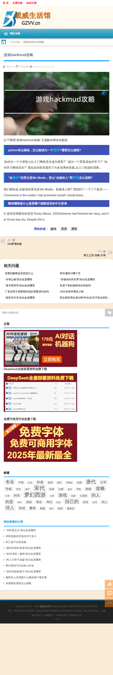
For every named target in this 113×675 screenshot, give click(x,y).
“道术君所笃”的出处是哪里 (20, 285)
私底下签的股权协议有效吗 (75, 285)
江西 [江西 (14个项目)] (52, 496)
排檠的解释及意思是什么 (19, 273)
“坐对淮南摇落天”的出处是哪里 (23, 571)
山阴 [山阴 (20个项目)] (60, 489)
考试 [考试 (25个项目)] (49, 502)
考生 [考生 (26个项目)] (39, 502)
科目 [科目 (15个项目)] (20, 502)
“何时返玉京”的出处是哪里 (21, 530)
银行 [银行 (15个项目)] (52, 508)
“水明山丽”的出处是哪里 (18, 279)
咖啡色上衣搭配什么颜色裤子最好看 (26, 577)
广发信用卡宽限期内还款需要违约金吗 (27, 291)
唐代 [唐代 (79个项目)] (91, 481)
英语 (75, 178)
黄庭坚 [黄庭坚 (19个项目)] (70, 508)
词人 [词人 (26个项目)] (104, 502)
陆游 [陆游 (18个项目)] (60, 508)
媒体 (15, 178)
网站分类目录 (70, 606)
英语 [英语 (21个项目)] (85, 502)
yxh (13, 66)
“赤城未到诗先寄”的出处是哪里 (77, 279)
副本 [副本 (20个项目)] (50, 482)
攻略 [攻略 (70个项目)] (100, 488)
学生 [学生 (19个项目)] (18, 489)
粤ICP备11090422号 (88, 606)
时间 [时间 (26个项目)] (17, 495)
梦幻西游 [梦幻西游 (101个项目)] (35, 495)
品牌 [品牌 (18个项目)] (79, 482)
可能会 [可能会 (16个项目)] (69, 482)
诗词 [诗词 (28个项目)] (22, 508)
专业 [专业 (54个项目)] (10, 481)
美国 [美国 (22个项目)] (29, 502)
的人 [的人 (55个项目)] (96, 495)
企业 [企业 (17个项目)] (30, 482)
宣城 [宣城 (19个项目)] (51, 489)
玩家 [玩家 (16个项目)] (73, 496)
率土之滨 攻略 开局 (95, 255)
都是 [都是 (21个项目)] (42, 508)
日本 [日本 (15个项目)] (8, 496)
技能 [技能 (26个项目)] (88, 489)
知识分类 (31, 2)
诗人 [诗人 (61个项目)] (10, 507)
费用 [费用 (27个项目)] (32, 508)
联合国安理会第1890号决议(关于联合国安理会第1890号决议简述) (86, 297)
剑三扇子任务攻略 (16, 542)
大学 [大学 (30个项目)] (103, 482)
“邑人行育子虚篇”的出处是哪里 (23, 559)
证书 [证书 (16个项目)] (95, 502)
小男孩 (56, 619)
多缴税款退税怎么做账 (18, 583)
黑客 (56, 150)
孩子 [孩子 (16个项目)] (27, 489)
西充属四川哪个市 (70, 273)
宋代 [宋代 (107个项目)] (39, 488)
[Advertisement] (56, 649)
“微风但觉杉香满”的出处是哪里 (23, 547)
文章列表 (17, 2)
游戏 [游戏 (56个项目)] (62, 495)
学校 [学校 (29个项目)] (9, 489)
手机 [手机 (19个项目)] (78, 489)
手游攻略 (15, 41)
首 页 (6, 2)
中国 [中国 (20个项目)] (21, 482)
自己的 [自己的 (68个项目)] (72, 501)
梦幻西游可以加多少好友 (20, 565)
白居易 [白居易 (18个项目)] (83, 495)
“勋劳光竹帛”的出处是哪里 (20, 297)
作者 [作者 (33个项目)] (40, 482)
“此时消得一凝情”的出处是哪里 (23, 553)
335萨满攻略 (14, 243)
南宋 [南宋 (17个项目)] (59, 482)
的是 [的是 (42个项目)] (9, 502)
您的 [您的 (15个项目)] (70, 489)
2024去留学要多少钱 (72, 291)
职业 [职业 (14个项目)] (58, 502)
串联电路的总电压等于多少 (21, 536)
